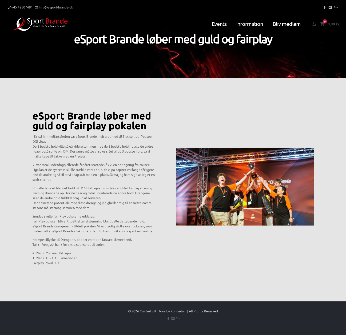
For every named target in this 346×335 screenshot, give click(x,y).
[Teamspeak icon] (336, 7)
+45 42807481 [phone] (22, 7)
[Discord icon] (330, 7)
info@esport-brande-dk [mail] (56, 7)
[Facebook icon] (324, 7)
